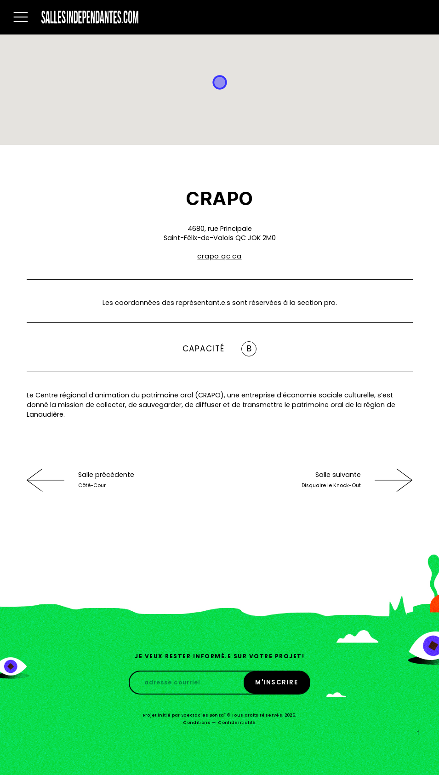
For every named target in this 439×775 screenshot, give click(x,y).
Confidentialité (237, 722)
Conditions (197, 722)
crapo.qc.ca (219, 256)
